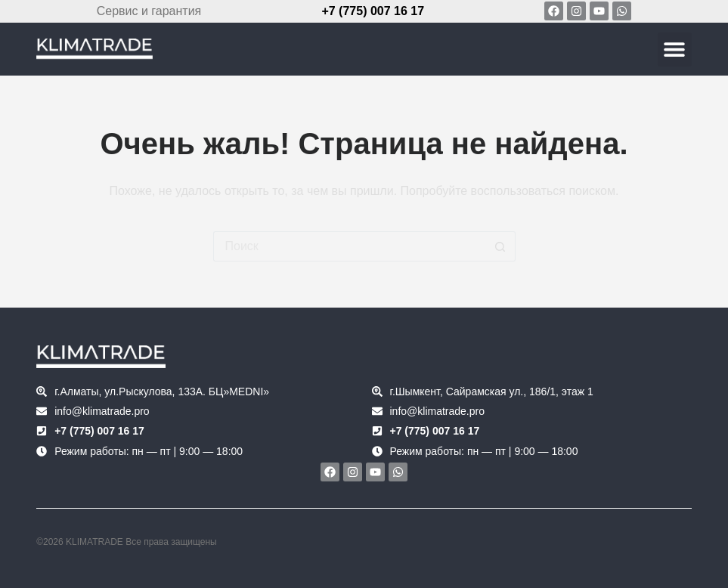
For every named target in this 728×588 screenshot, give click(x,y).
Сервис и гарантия (149, 11)
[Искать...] (349, 246)
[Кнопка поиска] (500, 246)
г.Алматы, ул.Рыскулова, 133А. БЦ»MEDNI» (161, 391)
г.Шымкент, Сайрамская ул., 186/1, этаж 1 (491, 391)
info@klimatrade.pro (102, 411)
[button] (675, 49)
